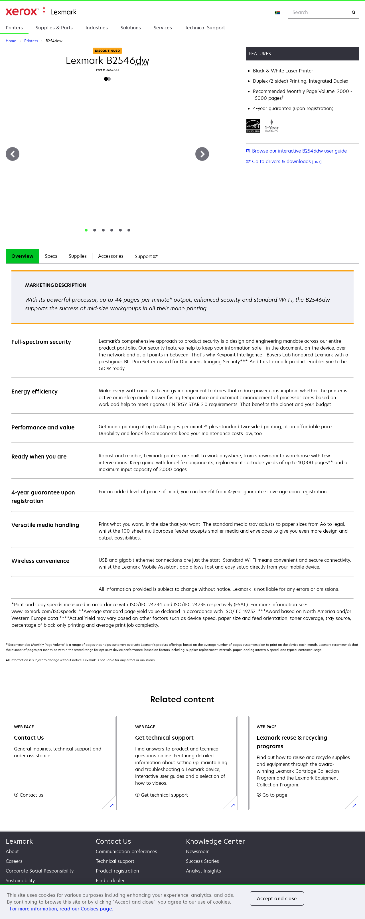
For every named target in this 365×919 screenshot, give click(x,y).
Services (163, 28)
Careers (14, 861)
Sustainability (20, 880)
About (12, 851)
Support (146, 256)
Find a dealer (110, 880)
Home (41, 11)
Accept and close (277, 898)
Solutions (131, 28)
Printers (14, 28)
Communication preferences (126, 851)
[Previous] (12, 154)
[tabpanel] (182, 449)
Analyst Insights (203, 871)
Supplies (78, 256)
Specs (51, 256)
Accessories (110, 256)
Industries (97, 28)
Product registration (117, 871)
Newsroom (198, 851)
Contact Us (113, 841)
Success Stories (202, 861)
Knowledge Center (215, 841)
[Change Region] (278, 12)
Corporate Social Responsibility (40, 871)
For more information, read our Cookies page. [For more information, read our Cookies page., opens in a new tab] (61, 909)
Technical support (115, 861)
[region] (182, 901)
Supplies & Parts (54, 28)
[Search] (353, 12)
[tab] (86, 230)
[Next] (202, 154)
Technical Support (205, 28)
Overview (22, 256)
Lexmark (19, 841)
